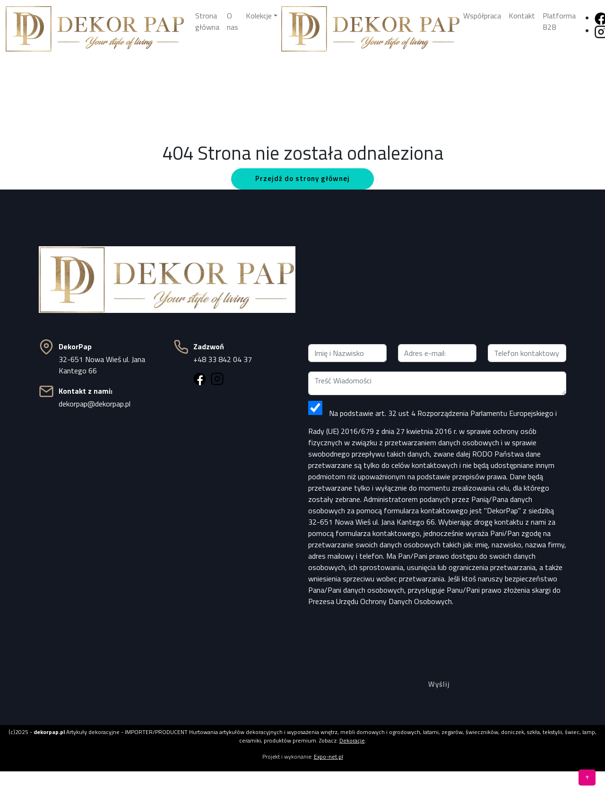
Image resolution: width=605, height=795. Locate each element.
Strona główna (207, 21)
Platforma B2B (559, 21)
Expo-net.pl (328, 756)
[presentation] (437, 632)
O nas (232, 21)
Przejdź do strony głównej (302, 178)
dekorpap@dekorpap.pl (94, 403)
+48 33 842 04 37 (222, 359)
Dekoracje (352, 740)
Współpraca (482, 15)
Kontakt (522, 15)
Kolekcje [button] (259, 15)
